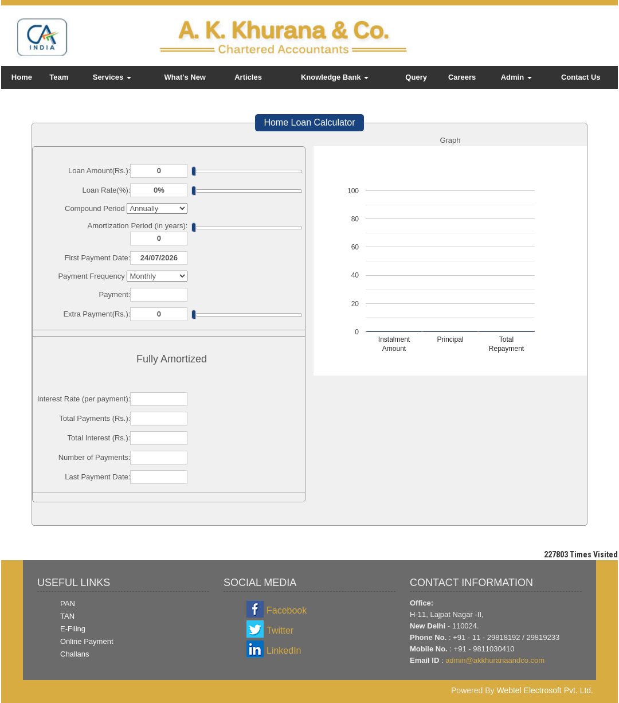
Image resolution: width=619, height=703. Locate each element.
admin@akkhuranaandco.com (494, 660)
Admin (516, 77)
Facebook (287, 610)
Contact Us (581, 77)
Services (112, 77)
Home (21, 77)
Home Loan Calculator (309, 122)
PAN (67, 603)
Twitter (280, 630)
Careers (462, 77)
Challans (74, 654)
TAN (67, 616)
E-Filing (72, 628)
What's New (185, 77)
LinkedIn (284, 650)
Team (58, 77)
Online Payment (86, 641)
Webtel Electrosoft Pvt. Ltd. (544, 690)
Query (416, 77)
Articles (248, 77)
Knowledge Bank (335, 77)
